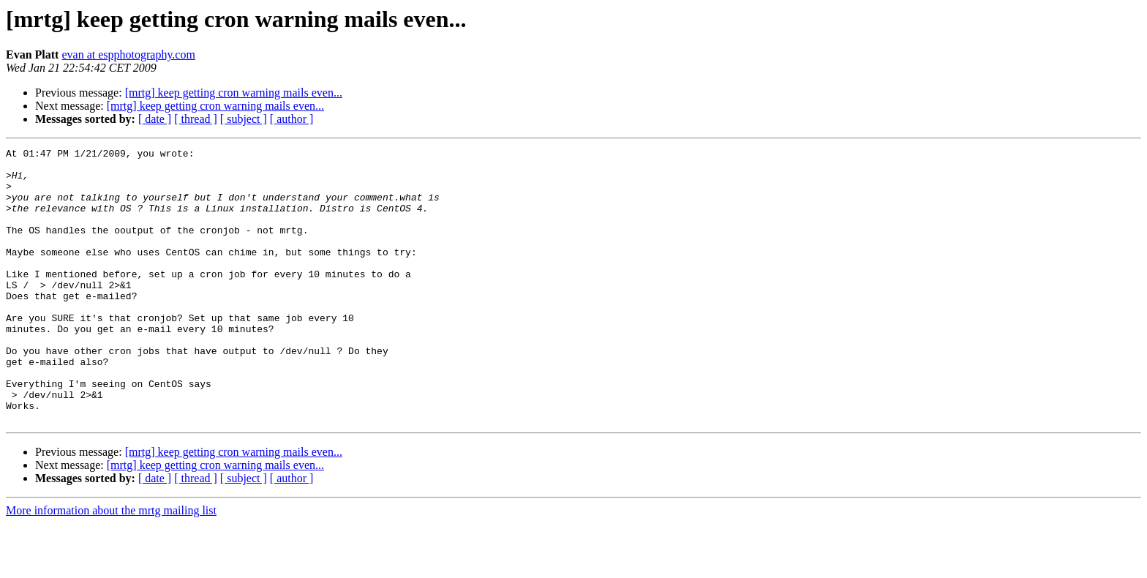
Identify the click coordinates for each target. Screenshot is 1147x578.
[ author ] (292, 119)
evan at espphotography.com (128, 54)
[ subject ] (243, 119)
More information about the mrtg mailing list (111, 565)
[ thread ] (195, 119)
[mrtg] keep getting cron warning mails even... (233, 92)
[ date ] (154, 119)
